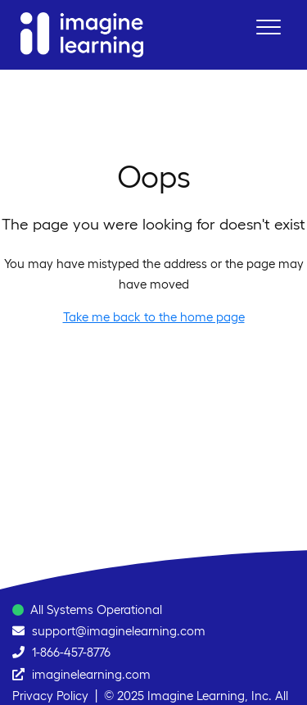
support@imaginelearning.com (118, 631)
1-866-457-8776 (71, 652)
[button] (268, 26)
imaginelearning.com (91, 674)
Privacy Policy (50, 696)
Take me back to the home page (154, 317)
